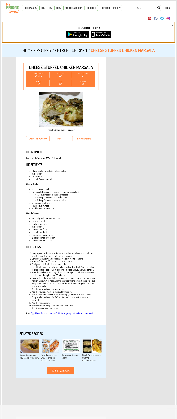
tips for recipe (84, 138)
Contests (46, 8)
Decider (91, 8)
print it (60, 138)
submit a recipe (61, 370)
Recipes (43, 50)
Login (167, 8)
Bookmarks (30, 8)
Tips (58, 8)
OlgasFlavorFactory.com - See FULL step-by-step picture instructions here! (62, 313)
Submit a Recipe (74, 8)
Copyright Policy (111, 8)
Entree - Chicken (71, 50)
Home (28, 50)
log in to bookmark (37, 138)
